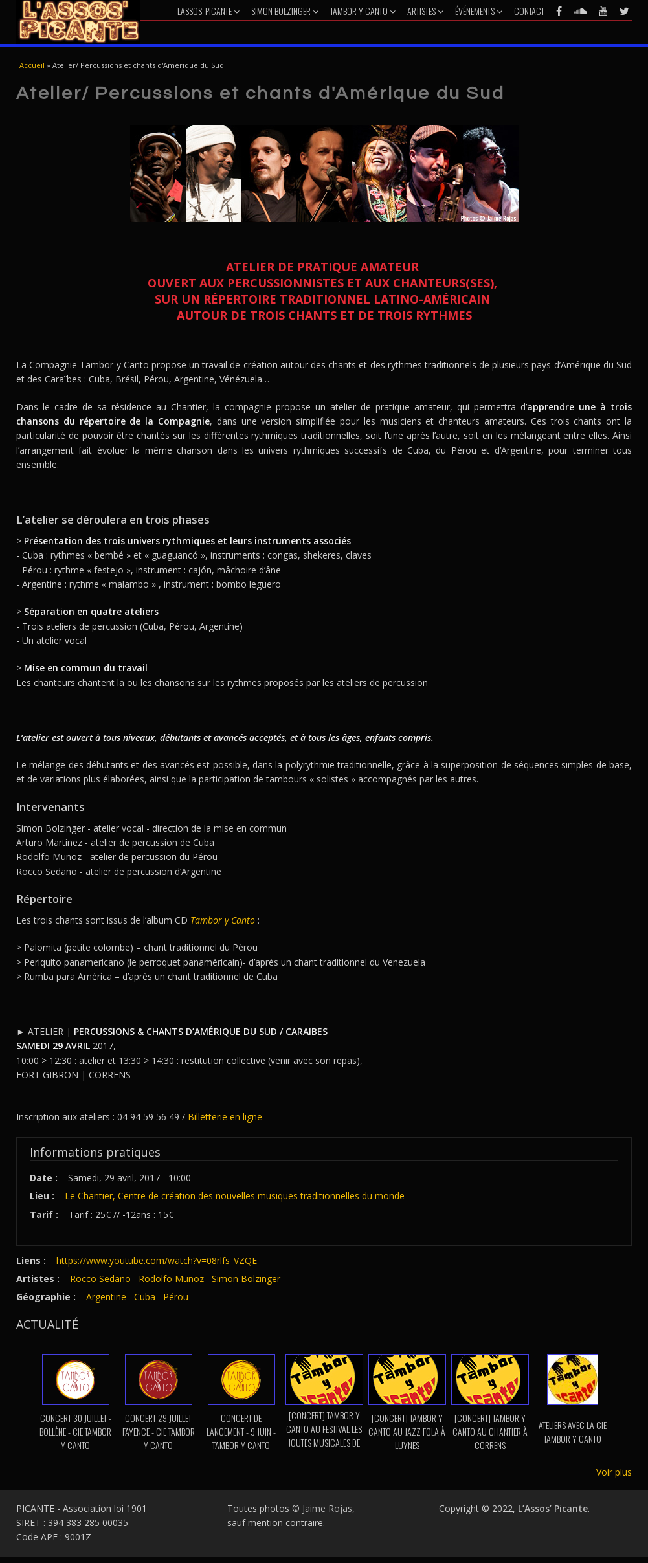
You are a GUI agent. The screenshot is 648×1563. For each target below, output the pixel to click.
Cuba (144, 1297)
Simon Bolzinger (284, 10)
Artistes (425, 10)
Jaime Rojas (327, 1508)
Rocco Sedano (100, 1278)
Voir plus (614, 1472)
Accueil (32, 65)
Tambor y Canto (363, 10)
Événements (478, 10)
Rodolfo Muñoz (171, 1278)
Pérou (175, 1297)
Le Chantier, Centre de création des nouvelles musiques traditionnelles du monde (235, 1196)
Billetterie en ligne (225, 1117)
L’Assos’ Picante (208, 10)
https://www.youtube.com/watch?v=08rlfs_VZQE (156, 1260)
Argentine (106, 1297)
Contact (529, 10)
